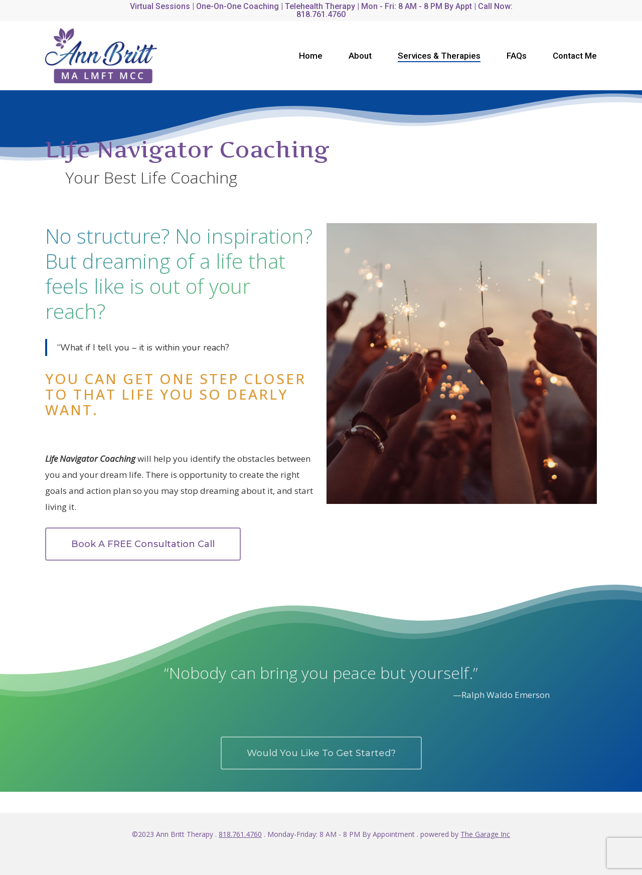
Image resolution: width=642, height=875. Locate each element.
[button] (143, 544)
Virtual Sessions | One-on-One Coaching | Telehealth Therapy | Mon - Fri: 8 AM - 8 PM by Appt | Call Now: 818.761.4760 (321, 10)
